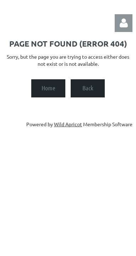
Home (48, 88)
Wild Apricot (68, 124)
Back (87, 88)
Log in (123, 23)
